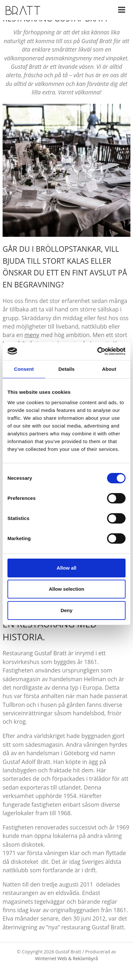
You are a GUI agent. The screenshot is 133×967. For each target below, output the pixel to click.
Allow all (67, 568)
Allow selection (66, 589)
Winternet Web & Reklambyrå (66, 958)
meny (31, 335)
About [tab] (109, 369)
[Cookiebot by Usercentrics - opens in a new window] (97, 351)
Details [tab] (66, 369)
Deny (67, 610)
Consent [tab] (24, 369)
